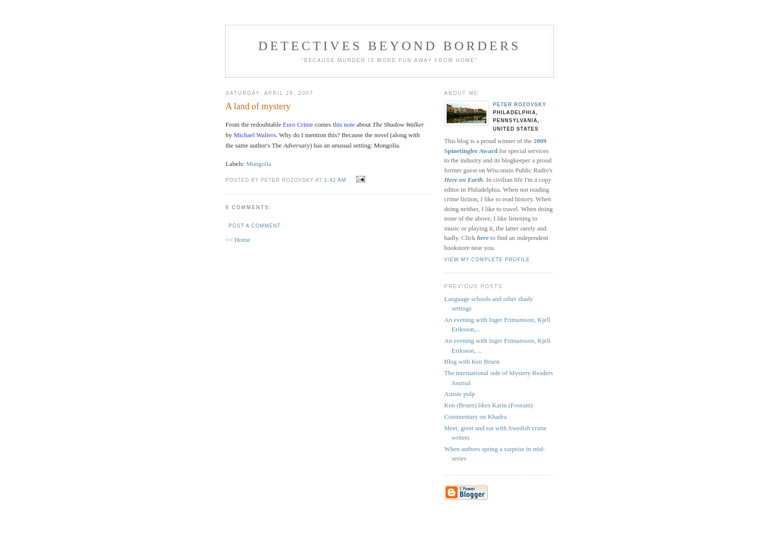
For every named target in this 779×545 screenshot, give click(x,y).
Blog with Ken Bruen (472, 361)
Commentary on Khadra (475, 416)
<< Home (238, 239)
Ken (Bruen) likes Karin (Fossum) (488, 405)
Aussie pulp (459, 393)
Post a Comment (255, 226)
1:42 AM (335, 180)
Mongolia (259, 163)
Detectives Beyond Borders (389, 46)
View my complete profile (487, 259)
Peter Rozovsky (519, 104)
